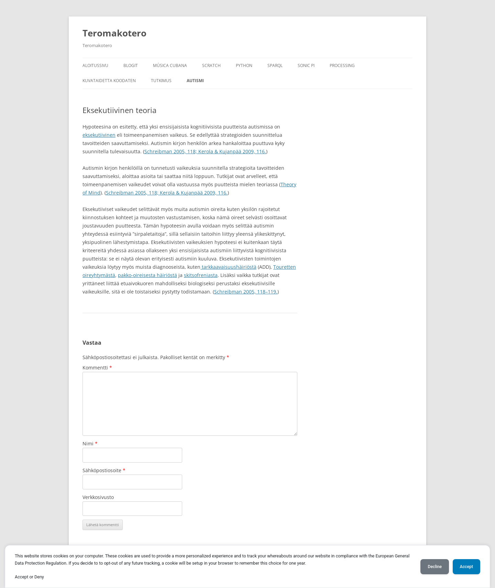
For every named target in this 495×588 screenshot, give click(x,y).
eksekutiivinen (99, 135)
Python (244, 65)
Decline (435, 566)
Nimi (90, 443)
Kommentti (97, 367)
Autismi (195, 81)
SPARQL (275, 65)
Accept (466, 566)
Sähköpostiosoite (103, 470)
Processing (342, 65)
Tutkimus (161, 81)
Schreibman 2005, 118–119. (245, 291)
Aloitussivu (95, 65)
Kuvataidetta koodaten (109, 81)
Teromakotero (114, 33)
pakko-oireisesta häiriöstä (147, 275)
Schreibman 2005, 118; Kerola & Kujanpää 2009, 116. (205, 151)
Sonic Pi (306, 65)
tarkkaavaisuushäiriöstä (228, 267)
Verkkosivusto (98, 497)
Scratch (211, 65)
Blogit (130, 65)
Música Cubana (170, 65)
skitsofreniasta (201, 275)
